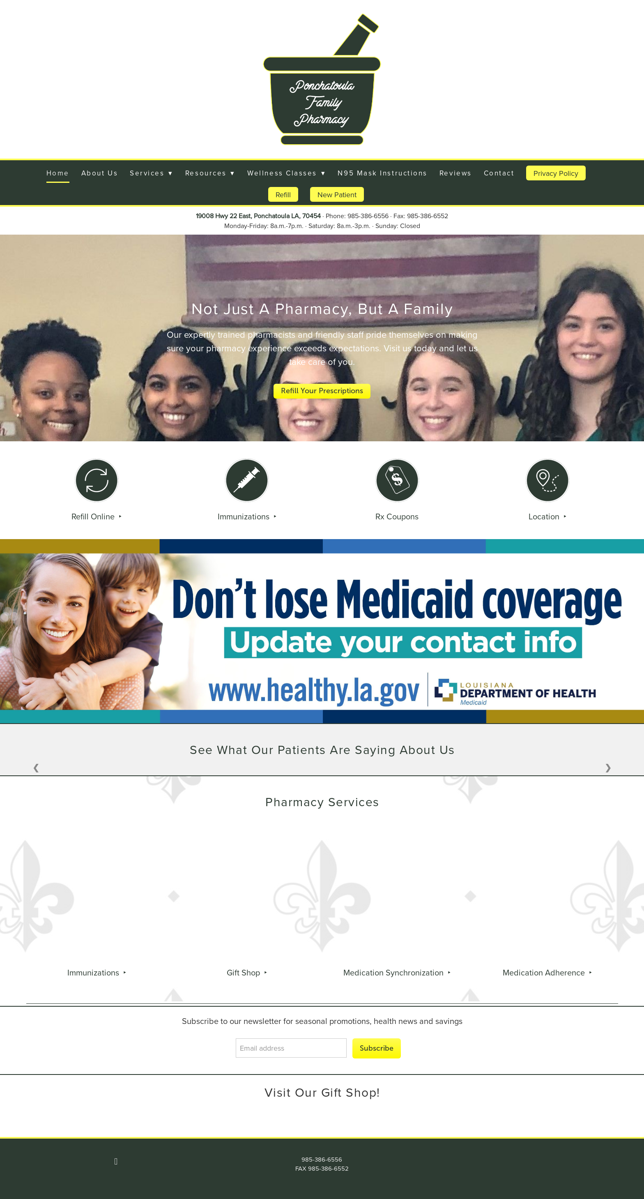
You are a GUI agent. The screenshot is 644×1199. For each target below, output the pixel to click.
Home (57, 173)
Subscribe (376, 1048)
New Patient (336, 194)
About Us (99, 173)
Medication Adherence (545, 972)
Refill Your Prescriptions (322, 391)
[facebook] (115, 1161)
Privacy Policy (556, 173)
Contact (499, 173)
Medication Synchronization (394, 972)
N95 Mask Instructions (383, 173)
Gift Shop (244, 972)
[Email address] (291, 1048)
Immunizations (244, 516)
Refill (283, 194)
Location (545, 516)
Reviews (455, 173)
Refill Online (94, 516)
